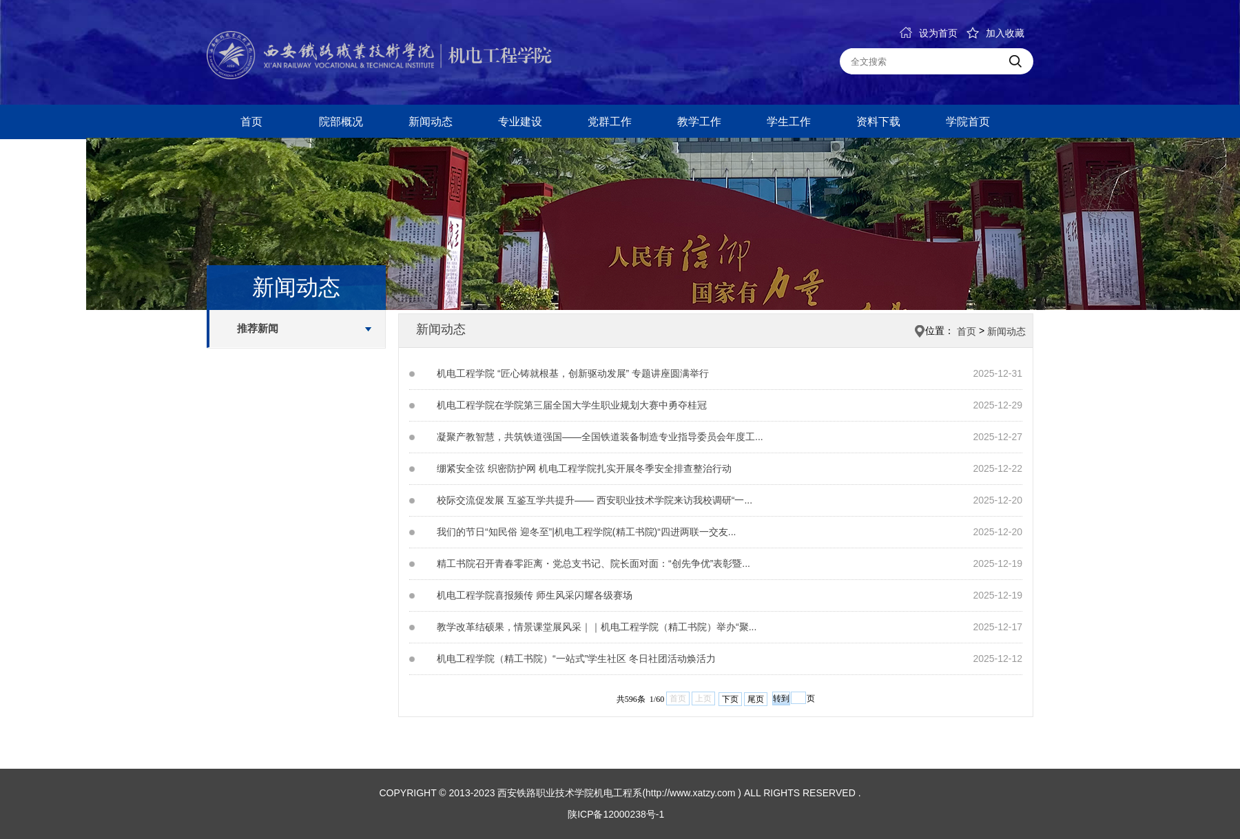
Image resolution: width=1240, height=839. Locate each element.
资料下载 (878, 121)
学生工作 (789, 121)
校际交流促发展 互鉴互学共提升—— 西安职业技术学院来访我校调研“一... (594, 500)
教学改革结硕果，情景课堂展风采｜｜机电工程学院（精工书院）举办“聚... (596, 626)
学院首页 (968, 121)
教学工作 (699, 121)
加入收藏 (995, 33)
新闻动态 (431, 121)
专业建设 (520, 121)
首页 (251, 121)
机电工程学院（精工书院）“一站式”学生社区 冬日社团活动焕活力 (576, 658)
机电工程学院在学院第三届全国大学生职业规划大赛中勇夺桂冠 (572, 405)
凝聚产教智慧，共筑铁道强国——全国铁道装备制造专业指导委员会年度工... (600, 436)
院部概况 (341, 121)
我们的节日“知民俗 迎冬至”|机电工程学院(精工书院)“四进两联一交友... (586, 531)
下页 (730, 699)
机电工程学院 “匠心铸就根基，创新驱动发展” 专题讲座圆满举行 (573, 373)
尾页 (755, 699)
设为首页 (929, 33)
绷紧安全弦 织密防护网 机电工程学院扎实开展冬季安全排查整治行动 (584, 468)
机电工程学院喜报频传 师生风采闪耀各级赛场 (534, 595)
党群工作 (610, 121)
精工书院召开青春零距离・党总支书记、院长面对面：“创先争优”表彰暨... (593, 563)
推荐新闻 (257, 328)
